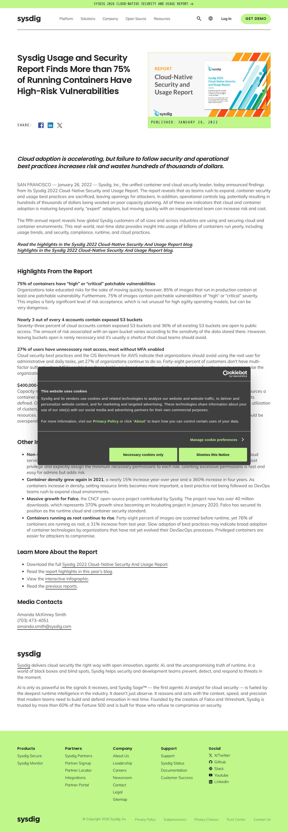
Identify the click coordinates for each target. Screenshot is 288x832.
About (139, 421)
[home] (28, 18)
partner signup (78, 763)
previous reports (61, 586)
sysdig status (172, 763)
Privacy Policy (106, 421)
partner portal (77, 785)
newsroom (122, 777)
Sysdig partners (78, 755)
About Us (121, 755)
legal (118, 792)
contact (119, 785)
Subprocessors (175, 819)
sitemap (120, 799)
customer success (177, 777)
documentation (174, 770)
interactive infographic (66, 578)
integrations (75, 777)
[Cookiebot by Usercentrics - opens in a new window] (226, 373)
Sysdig (23, 665)
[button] (66, 19)
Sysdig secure (29, 755)
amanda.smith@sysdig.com (44, 626)
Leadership (122, 763)
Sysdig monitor (30, 763)
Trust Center (235, 819)
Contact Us (262, 819)
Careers (120, 770)
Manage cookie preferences (213, 439)
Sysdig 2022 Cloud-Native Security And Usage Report (115, 564)
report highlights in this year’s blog (79, 571)
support (167, 755)
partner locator (78, 770)
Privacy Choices (206, 819)
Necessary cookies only (143, 455)
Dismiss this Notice (213, 455)
